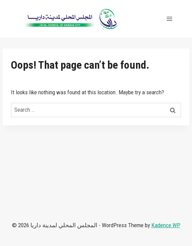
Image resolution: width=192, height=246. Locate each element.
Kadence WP (165, 225)
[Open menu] (169, 18)
